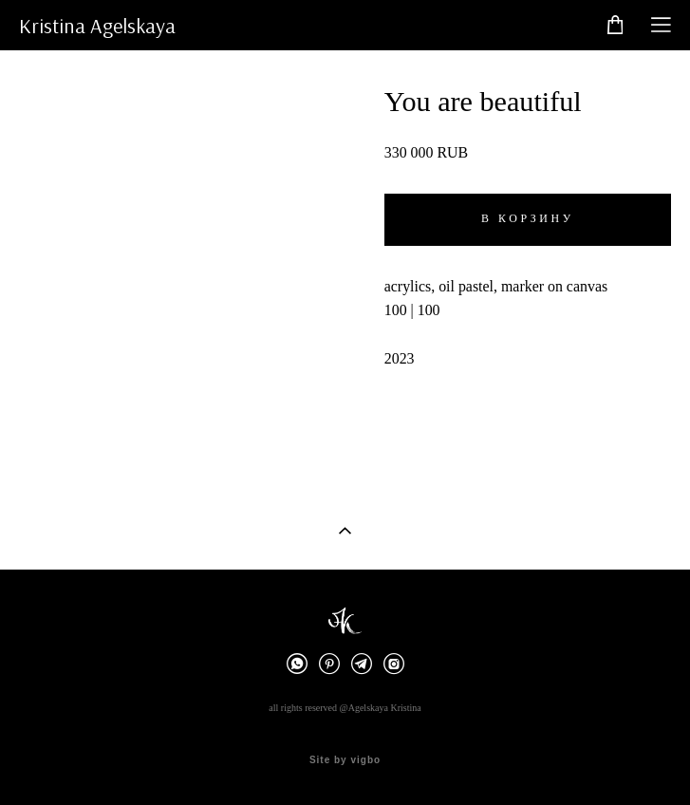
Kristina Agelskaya (97, 25)
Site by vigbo (345, 760)
